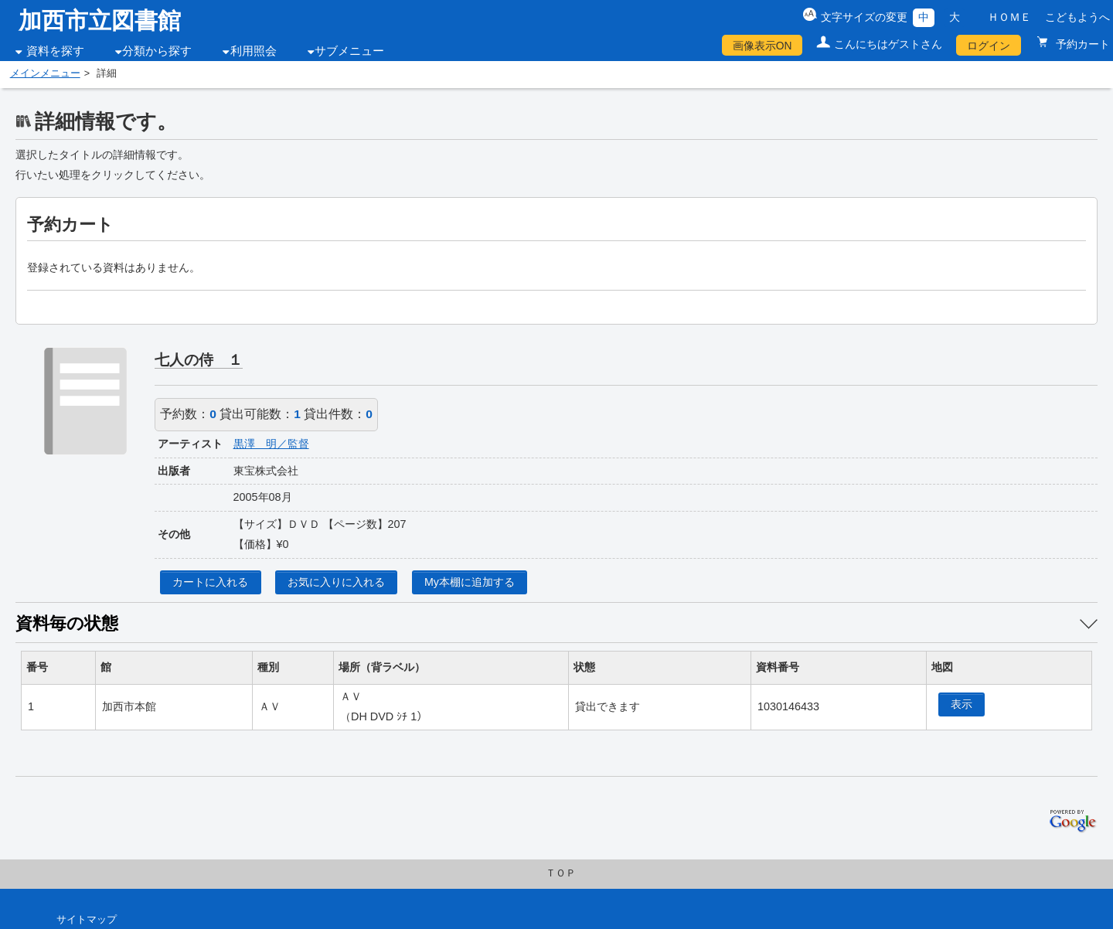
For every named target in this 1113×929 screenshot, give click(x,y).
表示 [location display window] (961, 704)
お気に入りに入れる (336, 582)
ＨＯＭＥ (1009, 17)
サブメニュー (349, 51)
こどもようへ (1077, 17)
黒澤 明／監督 (271, 443)
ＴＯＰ (561, 873)
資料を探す (55, 51)
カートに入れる (210, 582)
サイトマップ (86, 919)
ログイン (988, 45)
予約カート (1081, 44)
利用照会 (253, 51)
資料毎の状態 (66, 623)
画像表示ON (762, 45)
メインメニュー (45, 73)
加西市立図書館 (100, 20)
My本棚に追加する (469, 582)
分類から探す (157, 51)
